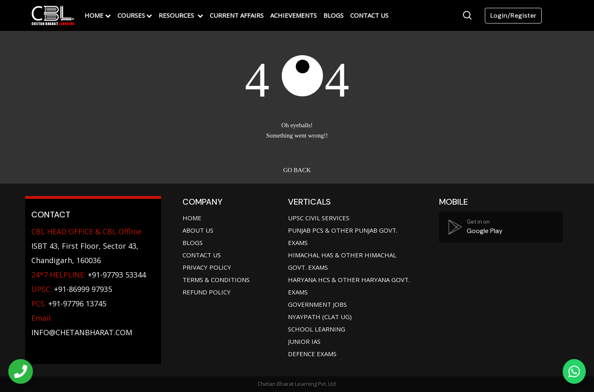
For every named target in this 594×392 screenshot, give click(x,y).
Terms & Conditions (216, 279)
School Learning (316, 329)
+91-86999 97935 (71, 289)
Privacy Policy (206, 267)
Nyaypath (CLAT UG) (320, 317)
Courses (131, 15)
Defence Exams (312, 354)
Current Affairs (237, 15)
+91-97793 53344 (88, 275)
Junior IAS (304, 341)
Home (93, 15)
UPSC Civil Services (318, 218)
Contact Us (369, 15)
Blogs (333, 15)
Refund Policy (206, 292)
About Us (197, 230)
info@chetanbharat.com (81, 332)
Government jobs (317, 304)
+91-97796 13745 (68, 303)
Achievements (293, 15)
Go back (297, 170)
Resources (177, 15)
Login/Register (513, 15)
